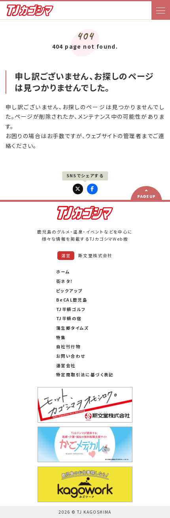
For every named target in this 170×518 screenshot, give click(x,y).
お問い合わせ (70, 356)
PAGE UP (146, 196)
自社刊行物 (68, 346)
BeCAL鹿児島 (71, 300)
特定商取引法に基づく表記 (85, 375)
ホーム (63, 272)
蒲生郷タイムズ (72, 328)
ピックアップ (69, 291)
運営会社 (66, 365)
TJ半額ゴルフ (71, 309)
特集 (61, 337)
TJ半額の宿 (68, 318)
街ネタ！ (65, 281)
